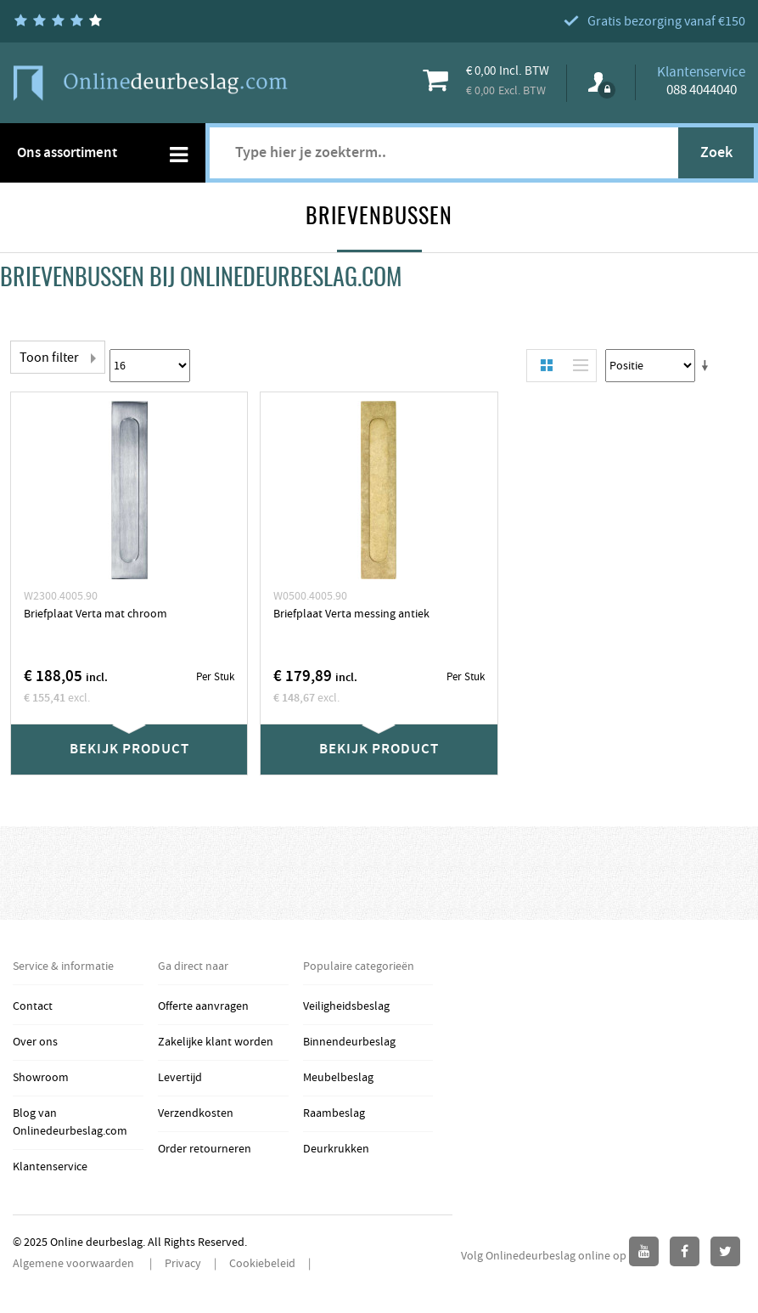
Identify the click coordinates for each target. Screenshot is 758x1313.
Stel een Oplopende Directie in (708, 366)
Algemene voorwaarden (75, 1263)
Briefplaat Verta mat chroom (95, 614)
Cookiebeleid (262, 1263)
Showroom (41, 1077)
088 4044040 (701, 90)
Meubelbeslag (338, 1077)
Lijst (576, 365)
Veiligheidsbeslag (346, 1006)
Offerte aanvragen (203, 1006)
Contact (33, 1006)
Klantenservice (50, 1167)
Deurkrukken (336, 1149)
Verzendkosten (195, 1113)
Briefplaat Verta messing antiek (351, 614)
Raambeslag (334, 1113)
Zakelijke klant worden (215, 1042)
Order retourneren (204, 1149)
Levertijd (180, 1077)
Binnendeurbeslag (349, 1042)
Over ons (35, 1042)
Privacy (183, 1263)
